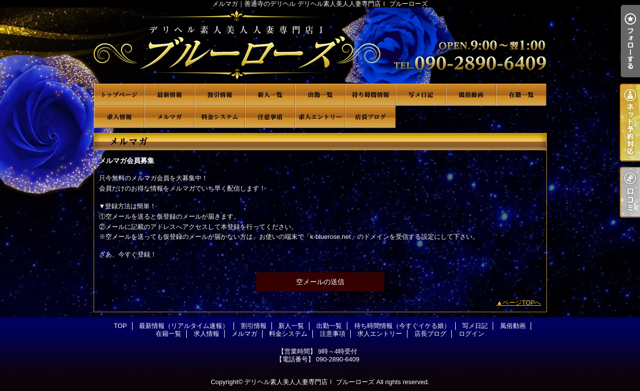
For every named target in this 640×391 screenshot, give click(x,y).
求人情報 (119, 117)
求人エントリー (320, 117)
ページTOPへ (522, 302)
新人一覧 (270, 95)
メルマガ (169, 117)
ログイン (471, 333)
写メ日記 (421, 95)
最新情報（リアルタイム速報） (169, 95)
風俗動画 (471, 95)
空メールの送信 (320, 282)
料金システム (220, 117)
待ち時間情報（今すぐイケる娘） (370, 95)
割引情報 (220, 95)
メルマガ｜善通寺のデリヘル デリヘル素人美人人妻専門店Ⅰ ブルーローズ (320, 45)
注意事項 (270, 117)
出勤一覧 (320, 95)
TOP (119, 95)
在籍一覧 (521, 95)
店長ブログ (370, 117)
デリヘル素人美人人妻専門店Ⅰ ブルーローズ (309, 382)
